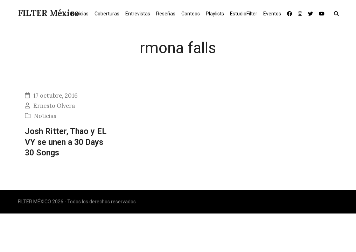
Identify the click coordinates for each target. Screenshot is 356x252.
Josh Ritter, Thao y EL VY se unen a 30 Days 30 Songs (65, 142)
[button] (338, 13)
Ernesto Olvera (54, 106)
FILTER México (48, 13)
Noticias (45, 116)
